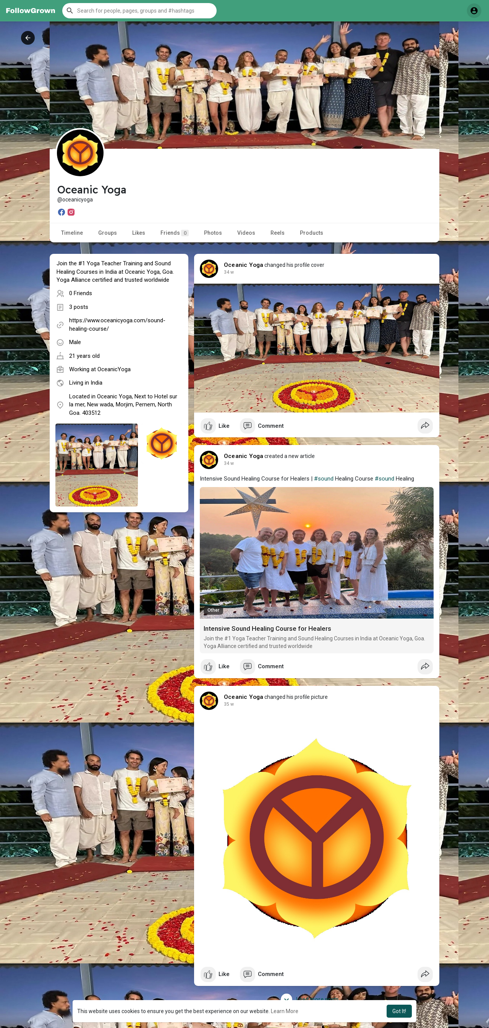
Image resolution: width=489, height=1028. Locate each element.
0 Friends (80, 293)
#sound (324, 478)
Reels (277, 233)
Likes (138, 233)
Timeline (72, 233)
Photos (213, 233)
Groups (107, 233)
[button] (139, 10)
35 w (229, 704)
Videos (246, 233)
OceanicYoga (114, 369)
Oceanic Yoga (243, 264)
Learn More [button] (284, 1011)
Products (311, 233)
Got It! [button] (399, 1011)
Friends (174, 233)
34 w (229, 272)
